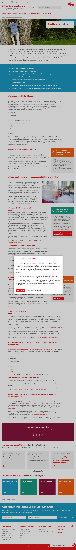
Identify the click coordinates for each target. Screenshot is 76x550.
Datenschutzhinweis (20, 277)
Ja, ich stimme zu (20, 290)
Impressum (29, 277)
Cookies (52, 276)
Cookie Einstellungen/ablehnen (34, 290)
